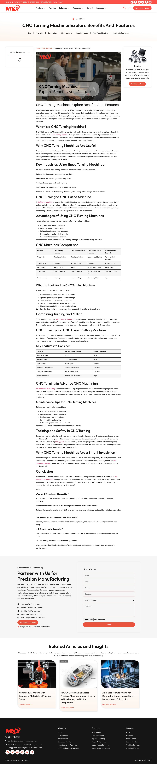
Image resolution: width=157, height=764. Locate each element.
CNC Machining (66, 33)
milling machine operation (66, 319)
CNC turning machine (60, 135)
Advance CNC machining (45, 389)
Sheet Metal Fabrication (121, 33)
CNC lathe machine (45, 202)
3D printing (39, 33)
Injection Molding (82, 33)
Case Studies (52, 33)
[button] (28, 52)
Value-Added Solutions (100, 33)
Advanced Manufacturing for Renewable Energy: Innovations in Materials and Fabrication (118, 696)
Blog (29, 33)
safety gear (59, 442)
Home (38, 48)
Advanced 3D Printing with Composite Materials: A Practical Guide (35, 696)
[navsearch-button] (124, 8)
